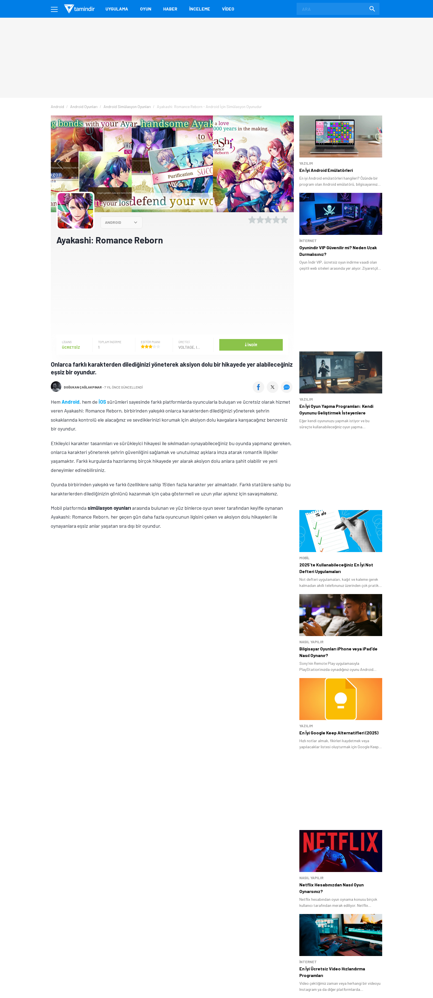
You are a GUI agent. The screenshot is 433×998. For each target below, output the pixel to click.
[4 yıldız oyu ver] (276, 220)
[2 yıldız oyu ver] (260, 220)
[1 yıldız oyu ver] (252, 220)
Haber (170, 8)
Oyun (145, 8)
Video (228, 8)
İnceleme (199, 8)
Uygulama (116, 8)
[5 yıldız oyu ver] (284, 220)
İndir (251, 344)
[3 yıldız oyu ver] (268, 220)
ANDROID (113, 222)
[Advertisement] (172, 289)
